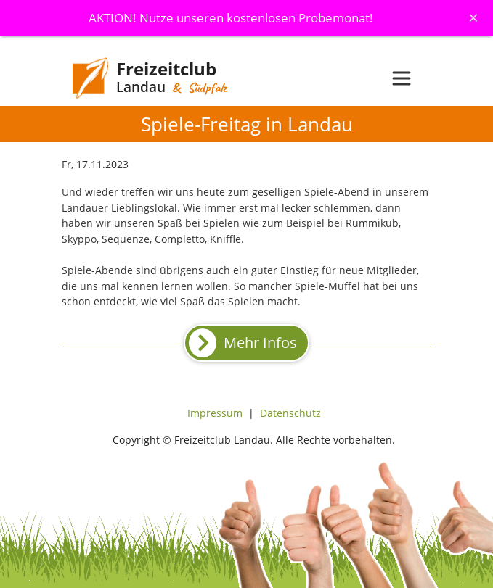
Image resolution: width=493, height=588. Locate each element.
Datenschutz (290, 413)
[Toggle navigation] (401, 78)
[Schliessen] (473, 17)
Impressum (215, 413)
